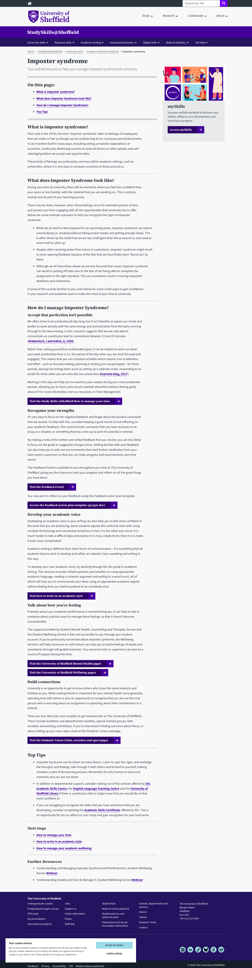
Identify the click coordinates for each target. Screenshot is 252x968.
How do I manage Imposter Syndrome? (62, 105)
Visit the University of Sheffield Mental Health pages (65, 663)
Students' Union (147, 922)
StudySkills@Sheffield (53, 32)
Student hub (108, 903)
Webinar (52, 873)
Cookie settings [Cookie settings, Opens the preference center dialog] (114, 953)
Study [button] (146, 16)
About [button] (220, 16)
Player (68, 919)
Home (30, 51)
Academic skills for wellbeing (103, 51)
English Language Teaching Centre (96, 789)
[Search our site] (201, 3)
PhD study (32, 914)
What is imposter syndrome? (55, 92)
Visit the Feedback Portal (47, 487)
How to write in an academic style (59, 841)
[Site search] (223, 3)
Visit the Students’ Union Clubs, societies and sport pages (69, 740)
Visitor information (75, 914)
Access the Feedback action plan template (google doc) (67, 505)
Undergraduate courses (40, 903)
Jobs (67, 903)
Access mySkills (181, 129)
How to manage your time (53, 835)
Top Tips (42, 112)
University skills (74, 51)
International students (39, 924)
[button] (38, 42)
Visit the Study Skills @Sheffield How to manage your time (70, 401)
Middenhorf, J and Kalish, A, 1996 (50, 341)
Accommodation (36, 919)
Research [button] (169, 16)
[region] (70, 950)
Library (143, 917)
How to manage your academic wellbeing (64, 848)
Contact (143, 927)
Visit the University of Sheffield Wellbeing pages (63, 672)
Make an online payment (115, 909)
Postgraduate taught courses (43, 909)
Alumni (143, 912)
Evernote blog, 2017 (114, 374)
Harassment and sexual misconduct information (115, 924)
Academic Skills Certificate (102, 810)
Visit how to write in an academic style (56, 596)
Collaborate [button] (195, 16)
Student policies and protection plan (113, 915)
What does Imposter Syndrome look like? (64, 98)
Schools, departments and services (153, 905)
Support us (70, 909)
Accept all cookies (114, 945)
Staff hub (70, 924)
